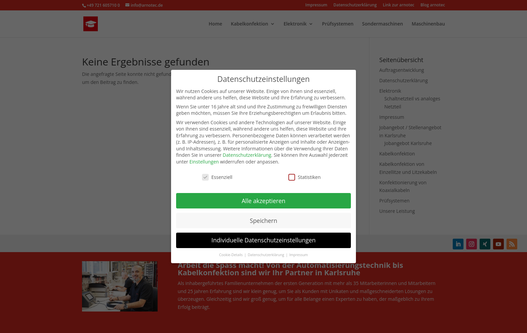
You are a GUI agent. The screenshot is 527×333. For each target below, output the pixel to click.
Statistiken (304, 174)
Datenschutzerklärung (247, 152)
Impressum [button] (298, 251)
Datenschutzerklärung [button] (266, 251)
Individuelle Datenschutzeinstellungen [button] (263, 237)
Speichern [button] (263, 217)
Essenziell (217, 174)
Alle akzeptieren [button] (263, 197)
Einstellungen (204, 158)
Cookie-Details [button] (231, 251)
